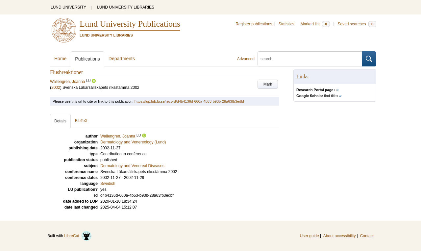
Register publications (253, 24)
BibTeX (81, 120)
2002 (55, 87)
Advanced (246, 59)
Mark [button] (267, 84)
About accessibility (339, 236)
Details (60, 121)
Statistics (286, 24)
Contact (367, 236)
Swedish (107, 183)
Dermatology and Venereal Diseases (132, 165)
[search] (310, 58)
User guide (309, 236)
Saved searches (356, 24)
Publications (87, 59)
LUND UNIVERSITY (68, 7)
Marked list (315, 24)
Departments (122, 58)
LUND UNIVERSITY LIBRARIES (125, 7)
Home (60, 58)
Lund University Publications (130, 24)
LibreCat (78, 236)
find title (316, 96)
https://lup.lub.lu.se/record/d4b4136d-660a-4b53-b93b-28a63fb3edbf (189, 101)
